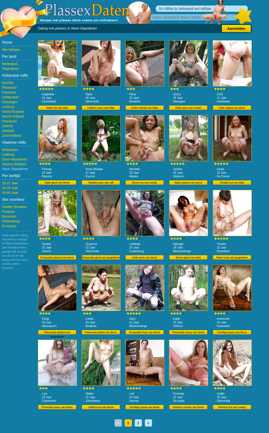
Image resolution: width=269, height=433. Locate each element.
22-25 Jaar (10, 188)
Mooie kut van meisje (144, 182)
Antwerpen (10, 150)
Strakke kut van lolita (232, 182)
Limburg (8, 107)
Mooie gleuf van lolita (188, 257)
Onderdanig (10, 221)
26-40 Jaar (10, 193)
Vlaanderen (10, 69)
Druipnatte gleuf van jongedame (101, 257)
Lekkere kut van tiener (101, 407)
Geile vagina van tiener (232, 107)
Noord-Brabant (13, 111)
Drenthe (8, 83)
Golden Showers (14, 207)
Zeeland (8, 131)
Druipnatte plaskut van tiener (57, 257)
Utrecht (7, 126)
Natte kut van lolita (57, 107)
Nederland (10, 64)
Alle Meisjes (11, 50)
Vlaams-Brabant (14, 164)
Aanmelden (236, 28)
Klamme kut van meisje (232, 407)
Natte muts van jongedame (232, 257)
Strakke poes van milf (100, 182)
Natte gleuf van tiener (57, 182)
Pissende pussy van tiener (57, 407)
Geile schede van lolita (144, 107)
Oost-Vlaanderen (14, 159)
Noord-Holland (13, 116)
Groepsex (9, 226)
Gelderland (10, 97)
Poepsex (8, 212)
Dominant (9, 216)
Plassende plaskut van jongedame (57, 333)
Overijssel (9, 121)
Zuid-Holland (11, 135)
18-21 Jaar (10, 183)
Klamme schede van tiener (188, 407)
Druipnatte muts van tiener (144, 332)
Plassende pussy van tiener (188, 332)
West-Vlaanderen (15, 169)
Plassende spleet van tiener (101, 332)
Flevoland (9, 87)
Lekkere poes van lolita (101, 107)
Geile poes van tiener (144, 257)
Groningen (10, 102)
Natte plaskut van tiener (188, 182)
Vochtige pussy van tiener (232, 332)
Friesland (9, 92)
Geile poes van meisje (188, 107)
